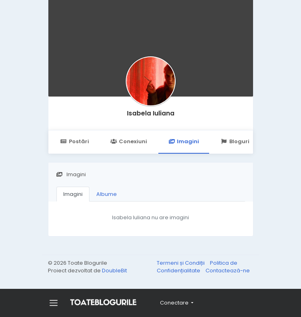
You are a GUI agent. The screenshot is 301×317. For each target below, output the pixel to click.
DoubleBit (114, 270)
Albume (106, 194)
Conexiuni (128, 141)
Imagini (183, 141)
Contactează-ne (228, 270)
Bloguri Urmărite (248, 141)
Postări (74, 141)
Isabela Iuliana (150, 113)
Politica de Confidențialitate (197, 267)
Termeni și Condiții (181, 263)
